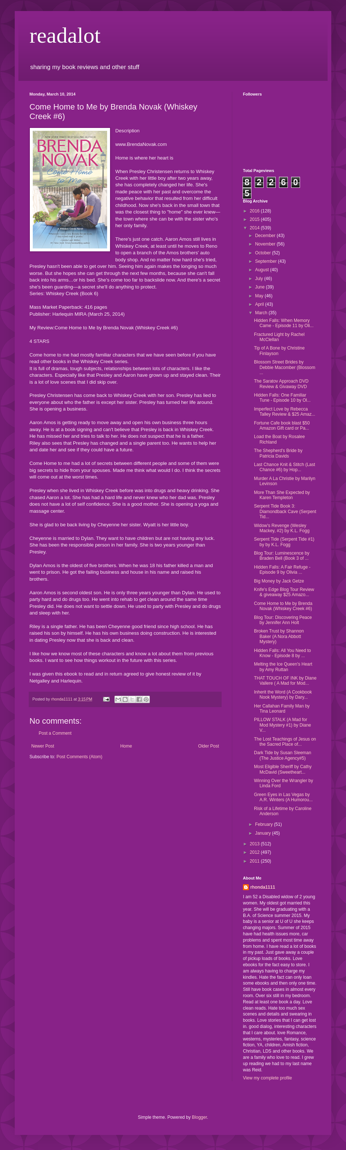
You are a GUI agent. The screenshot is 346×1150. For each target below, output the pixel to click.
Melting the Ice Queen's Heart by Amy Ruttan (283, 667)
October (263, 252)
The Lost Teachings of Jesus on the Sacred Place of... (285, 742)
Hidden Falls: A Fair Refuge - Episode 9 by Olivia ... (282, 570)
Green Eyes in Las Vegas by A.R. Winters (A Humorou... (283, 797)
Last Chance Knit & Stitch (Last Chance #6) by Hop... (284, 467)
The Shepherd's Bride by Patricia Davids (278, 453)
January (263, 833)
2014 (255, 227)
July (259, 278)
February (264, 824)
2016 (255, 211)
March (262, 312)
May (260, 295)
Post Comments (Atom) (79, 756)
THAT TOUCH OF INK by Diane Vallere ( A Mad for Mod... (285, 681)
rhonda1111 (262, 887)
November (266, 244)
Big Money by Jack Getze (279, 581)
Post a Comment (55, 733)
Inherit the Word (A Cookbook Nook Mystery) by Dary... (283, 694)
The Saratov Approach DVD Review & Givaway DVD (281, 384)
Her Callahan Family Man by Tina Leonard (282, 708)
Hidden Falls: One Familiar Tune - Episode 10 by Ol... (282, 398)
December (266, 235)
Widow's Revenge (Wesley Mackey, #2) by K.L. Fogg (282, 528)
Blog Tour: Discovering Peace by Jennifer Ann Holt (283, 620)
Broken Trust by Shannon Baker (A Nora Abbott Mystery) (279, 636)
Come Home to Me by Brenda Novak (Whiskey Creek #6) (283, 606)
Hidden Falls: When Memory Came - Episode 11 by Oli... (284, 323)
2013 (255, 843)
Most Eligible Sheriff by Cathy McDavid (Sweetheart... (283, 769)
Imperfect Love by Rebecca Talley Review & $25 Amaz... (284, 411)
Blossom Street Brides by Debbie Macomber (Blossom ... (284, 367)
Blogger (199, 1117)
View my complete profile (267, 1078)
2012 (255, 852)
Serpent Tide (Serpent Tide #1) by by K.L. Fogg (284, 542)
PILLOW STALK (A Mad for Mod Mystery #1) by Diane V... (282, 725)
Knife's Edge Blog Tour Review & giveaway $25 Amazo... (284, 592)
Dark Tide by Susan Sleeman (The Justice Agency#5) (282, 755)
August (262, 269)
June (260, 287)
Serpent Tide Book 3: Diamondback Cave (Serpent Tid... (285, 511)
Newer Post (42, 746)
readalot (64, 35)
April (260, 304)
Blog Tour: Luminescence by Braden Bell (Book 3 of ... (282, 556)
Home (126, 746)
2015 (255, 219)
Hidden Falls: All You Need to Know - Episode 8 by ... (282, 653)
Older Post (208, 746)
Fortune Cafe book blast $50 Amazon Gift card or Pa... (282, 425)
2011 (255, 861)
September (266, 261)
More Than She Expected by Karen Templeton (282, 495)
